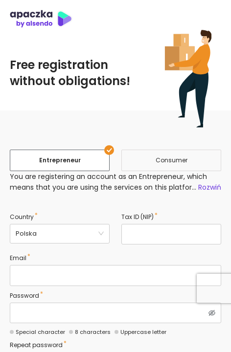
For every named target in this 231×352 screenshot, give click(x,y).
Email (18, 258)
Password (24, 295)
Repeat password (36, 345)
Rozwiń (209, 187)
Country (22, 217)
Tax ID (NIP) (137, 217)
